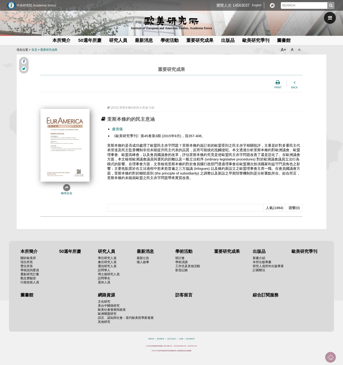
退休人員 (104, 282)
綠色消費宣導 (190, 339)
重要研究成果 (199, 40)
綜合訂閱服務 (265, 295)
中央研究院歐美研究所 (171, 22)
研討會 (180, 258)
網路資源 (106, 295)
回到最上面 (330, 357)
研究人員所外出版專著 (268, 266)
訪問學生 (104, 278)
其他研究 (104, 322)
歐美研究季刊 (255, 40)
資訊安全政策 (171, 339)
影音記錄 (181, 270)
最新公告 (143, 258)
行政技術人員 (29, 282)
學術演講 (181, 262)
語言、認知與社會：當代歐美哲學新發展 (126, 318)
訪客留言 (183, 295)
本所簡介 (61, 40)
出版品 (228, 40)
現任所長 (26, 262)
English (256, 5)
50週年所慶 (89, 40)
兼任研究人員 (107, 262)
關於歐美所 (28, 258)
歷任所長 (26, 266)
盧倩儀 (117, 129)
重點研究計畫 (29, 274)
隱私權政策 (160, 339)
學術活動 (170, 40)
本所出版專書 (262, 262)
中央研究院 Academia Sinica (36, 5)
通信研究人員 (107, 266)
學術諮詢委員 (29, 270)
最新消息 (144, 40)
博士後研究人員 (109, 274)
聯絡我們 (151, 339)
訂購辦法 (259, 270)
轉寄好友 (66, 189)
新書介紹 (259, 258)
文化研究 (104, 301)
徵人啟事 (143, 262)
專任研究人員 (107, 258)
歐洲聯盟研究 (107, 313)
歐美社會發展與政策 (112, 309)
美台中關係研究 (109, 305)
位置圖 (181, 339)
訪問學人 (104, 270)
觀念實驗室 (28, 278)
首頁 (34, 49)
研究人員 (118, 40)
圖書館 (284, 40)
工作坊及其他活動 (187, 266)
